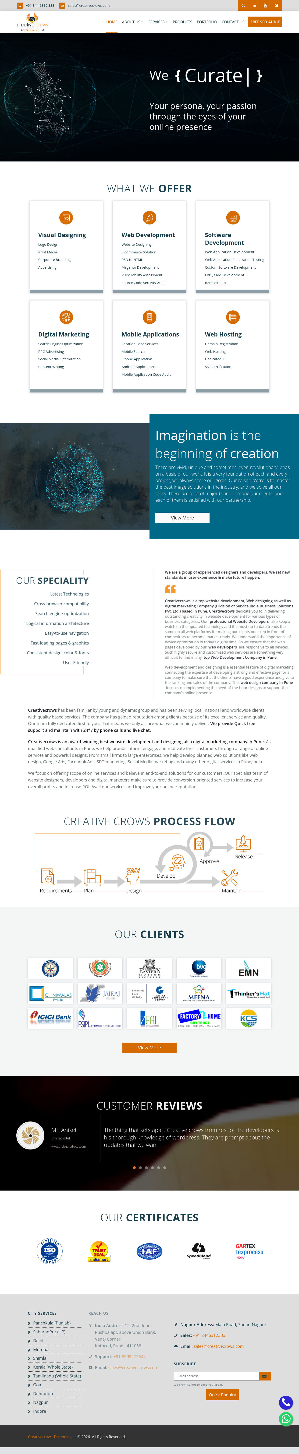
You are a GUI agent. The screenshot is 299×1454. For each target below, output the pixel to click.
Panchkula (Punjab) (47, 1323)
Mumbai (37, 1349)
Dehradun (39, 1393)
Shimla (35, 1358)
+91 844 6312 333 (40, 5)
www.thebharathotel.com (68, 1151)
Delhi (34, 1340)
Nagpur (36, 1402)
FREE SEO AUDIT (265, 22)
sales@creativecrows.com (89, 5)
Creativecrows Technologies (52, 1440)
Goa (33, 1384)
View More (182, 518)
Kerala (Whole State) (48, 1367)
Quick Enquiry (222, 1395)
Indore (35, 1411)
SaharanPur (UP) (45, 1332)
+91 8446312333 (209, 1335)
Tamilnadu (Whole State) (53, 1376)
